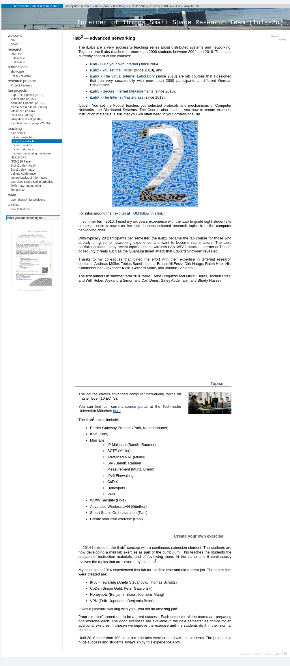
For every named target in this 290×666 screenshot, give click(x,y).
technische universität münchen (36, 6)
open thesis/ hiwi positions (28, 199)
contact (14, 204)
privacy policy (261, 654)
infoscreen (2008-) (23, 111)
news (14, 44)
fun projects (17, 90)
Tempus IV (18, 189)
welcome (15, 35)
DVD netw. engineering (26, 185)
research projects (22, 81)
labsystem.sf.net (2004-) (26, 119)
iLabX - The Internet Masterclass (116, 97)
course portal (136, 406)
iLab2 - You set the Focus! (111, 70)
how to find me (20, 209)
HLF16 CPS (19, 157)
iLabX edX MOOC (25, 149)
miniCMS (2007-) (22, 115)
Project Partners (21, 85)
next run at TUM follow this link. (138, 213)
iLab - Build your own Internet (114, 64)
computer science (78, 6)
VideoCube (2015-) (23, 99)
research (15, 49)
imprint (277, 654)
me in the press (21, 75)
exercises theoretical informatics (32, 181)
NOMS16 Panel (21, 161)
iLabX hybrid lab (24, 145)
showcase (17, 71)
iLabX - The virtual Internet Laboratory (122, 76)
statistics (19, 62)
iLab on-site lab (23, 137)
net (97, 6)
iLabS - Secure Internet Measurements (122, 91)
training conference (23, 173)
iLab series (18, 133)
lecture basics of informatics (29, 177)
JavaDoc (19, 58)
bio (13, 40)
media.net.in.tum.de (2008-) (29, 107)
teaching (119, 6)
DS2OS (16, 54)
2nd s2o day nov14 (23, 165)
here (117, 411)
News (282, 40)
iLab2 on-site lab (187, 6)
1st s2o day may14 (23, 169)
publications (17, 67)
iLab (185, 221)
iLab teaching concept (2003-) (150, 6)
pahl (106, 6)
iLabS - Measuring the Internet (33, 153)
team (12, 195)
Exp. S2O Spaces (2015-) (27, 95)
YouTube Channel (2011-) (27, 103)
